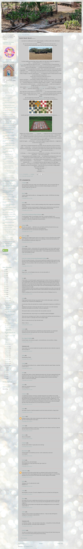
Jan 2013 (7, 365)
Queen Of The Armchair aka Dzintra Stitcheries (32, 214)
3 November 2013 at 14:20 (27, 210)
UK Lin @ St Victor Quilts (8, 212)
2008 (5, 376)
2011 (5, 370)
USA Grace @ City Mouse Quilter (9, 229)
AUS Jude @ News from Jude (8, 123)
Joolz (23, 298)
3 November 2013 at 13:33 (27, 189)
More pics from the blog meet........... (9, 302)
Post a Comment (24, 538)
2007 (5, 378)
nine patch (29, 176)
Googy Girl (41, 97)
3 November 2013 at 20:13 (27, 368)
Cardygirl (24, 182)
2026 (5, 269)
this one (56, 87)
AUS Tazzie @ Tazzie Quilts (8, 166)
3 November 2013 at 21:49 (27, 389)
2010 (5, 372)
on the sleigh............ (9, 307)
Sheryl (23, 498)
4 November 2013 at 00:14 (27, 421)
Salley (23, 355)
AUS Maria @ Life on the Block (9, 143)
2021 (5, 280)
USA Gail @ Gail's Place (7, 227)
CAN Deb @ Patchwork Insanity (9, 170)
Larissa (23, 246)
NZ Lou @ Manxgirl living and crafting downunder (9, 205)
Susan (23, 202)
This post (22, 64)
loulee (23, 481)
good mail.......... (8, 309)
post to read (28, 87)
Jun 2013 (7, 355)
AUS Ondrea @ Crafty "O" (8, 154)
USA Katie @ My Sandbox (8, 237)
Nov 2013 (7, 300)
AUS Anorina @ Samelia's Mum (9, 95)
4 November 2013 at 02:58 (27, 430)
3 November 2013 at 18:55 (27, 334)
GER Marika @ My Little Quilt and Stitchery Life (9, 186)
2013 (5, 296)
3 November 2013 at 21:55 (27, 404)
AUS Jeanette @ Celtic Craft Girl (9, 112)
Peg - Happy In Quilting (27, 338)
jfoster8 (23, 193)
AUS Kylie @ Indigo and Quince (9, 127)
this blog (41, 88)
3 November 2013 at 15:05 (27, 254)
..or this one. (43, 87)
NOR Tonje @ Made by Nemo (8, 199)
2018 (5, 286)
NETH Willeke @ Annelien (8, 194)
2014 (5, 294)
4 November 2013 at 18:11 (27, 466)
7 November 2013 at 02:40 (27, 516)
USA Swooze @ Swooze (7, 243)
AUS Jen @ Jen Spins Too (8, 114)
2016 (5, 290)
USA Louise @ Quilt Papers (8, 239)
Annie (23, 490)
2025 (5, 271)
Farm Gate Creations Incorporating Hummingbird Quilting (34, 258)
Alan (23, 372)
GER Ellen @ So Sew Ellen (8, 183)
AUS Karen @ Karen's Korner (8, 125)
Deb (23, 278)
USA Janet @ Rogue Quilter (8, 231)
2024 (5, 273)
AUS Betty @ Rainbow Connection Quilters (7, 98)
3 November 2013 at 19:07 (27, 351)
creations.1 (24, 393)
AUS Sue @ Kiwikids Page (8, 161)
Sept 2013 (7, 348)
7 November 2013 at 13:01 (27, 526)
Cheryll (23, 363)
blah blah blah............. (9, 344)
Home (41, 543)
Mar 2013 (7, 361)
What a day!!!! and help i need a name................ (10, 315)
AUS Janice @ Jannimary (7, 110)
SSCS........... (7, 342)
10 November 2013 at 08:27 (27, 535)
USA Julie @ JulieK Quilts (8, 232)
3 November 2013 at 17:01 (27, 273)
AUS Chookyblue (6, 100)
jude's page (24, 235)
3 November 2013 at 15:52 (27, 266)
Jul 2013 (7, 352)
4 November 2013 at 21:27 (27, 477)
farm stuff (24, 176)
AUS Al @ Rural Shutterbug (8, 90)
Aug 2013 (7, 350)
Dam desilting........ (8, 305)
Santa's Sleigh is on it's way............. (9, 320)
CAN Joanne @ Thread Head (8, 175)
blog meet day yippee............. (8, 339)
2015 (5, 292)
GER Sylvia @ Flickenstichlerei (9, 188)
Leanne (23, 329)
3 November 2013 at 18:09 (27, 294)
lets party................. (8, 317)
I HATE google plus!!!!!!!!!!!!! (8, 330)
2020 (5, 282)
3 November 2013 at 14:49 (27, 231)
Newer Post (21, 543)
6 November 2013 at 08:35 (27, 494)
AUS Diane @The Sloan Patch (8, 105)
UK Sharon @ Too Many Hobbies (9, 214)
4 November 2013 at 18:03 (27, 455)
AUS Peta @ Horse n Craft (8, 156)
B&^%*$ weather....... (9, 327)
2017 (5, 288)
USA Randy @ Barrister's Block (9, 241)
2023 (5, 275)
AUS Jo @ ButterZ (6, 119)
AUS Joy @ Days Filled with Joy (9, 121)
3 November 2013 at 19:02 (27, 341)
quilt (32, 176)
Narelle (23, 460)
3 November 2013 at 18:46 (27, 324)
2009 (5, 374)
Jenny (23, 408)
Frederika (24, 442)
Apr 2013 (7, 359)
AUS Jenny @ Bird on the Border (9, 118)
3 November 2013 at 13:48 (27, 198)
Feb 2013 (7, 363)
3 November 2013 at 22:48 (27, 412)
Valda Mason (24, 470)
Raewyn (23, 435)
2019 (5, 284)
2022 (5, 277)
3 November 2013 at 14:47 (27, 220)
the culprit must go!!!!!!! (9, 325)
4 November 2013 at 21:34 (27, 486)
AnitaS (23, 425)
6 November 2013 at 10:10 (27, 507)
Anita (23, 384)
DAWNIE (24, 530)
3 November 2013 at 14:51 (27, 242)
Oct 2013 (7, 346)
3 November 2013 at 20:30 (27, 380)
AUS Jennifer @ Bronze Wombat (9, 116)
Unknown (24, 225)
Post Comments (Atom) (27, 546)
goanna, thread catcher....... (10, 323)
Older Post (60, 543)
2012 (5, 367)
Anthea (23, 511)
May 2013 (7, 357)
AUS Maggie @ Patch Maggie (8, 138)
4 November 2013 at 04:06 (27, 438)
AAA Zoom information (7, 89)
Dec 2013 (7, 298)
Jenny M (24, 416)
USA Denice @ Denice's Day (8, 225)
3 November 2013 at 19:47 (27, 359)
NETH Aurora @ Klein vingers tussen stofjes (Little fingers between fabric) (9, 191)
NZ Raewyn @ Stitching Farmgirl (9, 207)
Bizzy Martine (25, 450)
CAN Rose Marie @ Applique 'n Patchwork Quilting (9, 181)
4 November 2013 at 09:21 (27, 446)
